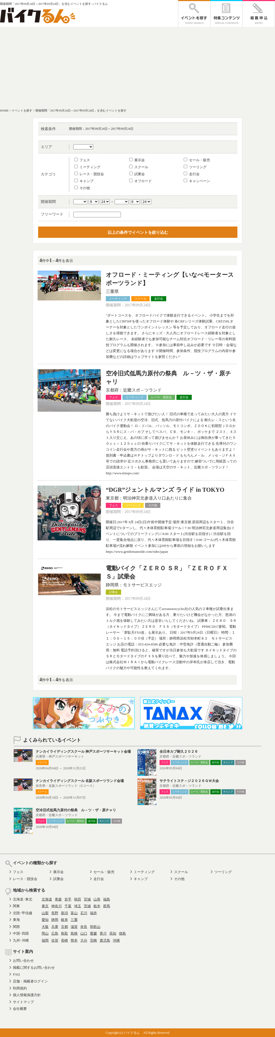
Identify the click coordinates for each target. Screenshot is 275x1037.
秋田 (77, 899)
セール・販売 (197, 160)
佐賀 (54, 940)
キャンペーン (197, 181)
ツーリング (195, 167)
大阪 (45, 927)
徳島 (122, 933)
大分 (83, 940)
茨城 (87, 906)
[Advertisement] (137, 67)
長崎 (64, 940)
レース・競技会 (89, 174)
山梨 (45, 913)
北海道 (47, 899)
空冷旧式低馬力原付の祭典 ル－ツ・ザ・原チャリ (76, 810)
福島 (106, 899)
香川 (103, 933)
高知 (112, 933)
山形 (96, 899)
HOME (4, 110)
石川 (83, 913)
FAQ (16, 974)
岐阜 (64, 920)
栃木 (96, 906)
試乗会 (137, 174)
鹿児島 (105, 940)
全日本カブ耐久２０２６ (179, 751)
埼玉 (77, 906)
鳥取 (64, 933)
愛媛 (93, 933)
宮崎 (93, 940)
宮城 (87, 899)
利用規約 (20, 988)
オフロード (140, 181)
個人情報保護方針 (27, 995)
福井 (93, 913)
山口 (83, 933)
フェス (82, 160)
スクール (138, 167)
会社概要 (20, 1009)
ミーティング (87, 167)
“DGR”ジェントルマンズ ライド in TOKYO (165, 489)
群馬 (106, 906)
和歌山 (95, 927)
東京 (45, 906)
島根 (74, 933)
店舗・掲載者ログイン (30, 981)
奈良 (83, 927)
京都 (64, 927)
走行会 (191, 174)
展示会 (137, 160)
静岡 (54, 920)
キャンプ (83, 181)
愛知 (45, 920)
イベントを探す (22, 110)
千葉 (67, 906)
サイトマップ (23, 1002)
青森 (58, 899)
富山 (74, 913)
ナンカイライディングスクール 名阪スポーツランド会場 (80, 781)
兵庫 (54, 927)
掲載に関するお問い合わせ (34, 968)
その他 (82, 188)
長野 (54, 913)
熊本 (74, 940)
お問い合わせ (23, 961)
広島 (54, 933)
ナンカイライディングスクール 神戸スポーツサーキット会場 (83, 751)
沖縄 (116, 940)
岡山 (45, 933)
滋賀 (74, 927)
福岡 (45, 940)
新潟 (64, 913)
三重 (74, 920)
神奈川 (56, 906)
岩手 (67, 899)
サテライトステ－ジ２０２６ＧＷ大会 (189, 781)
